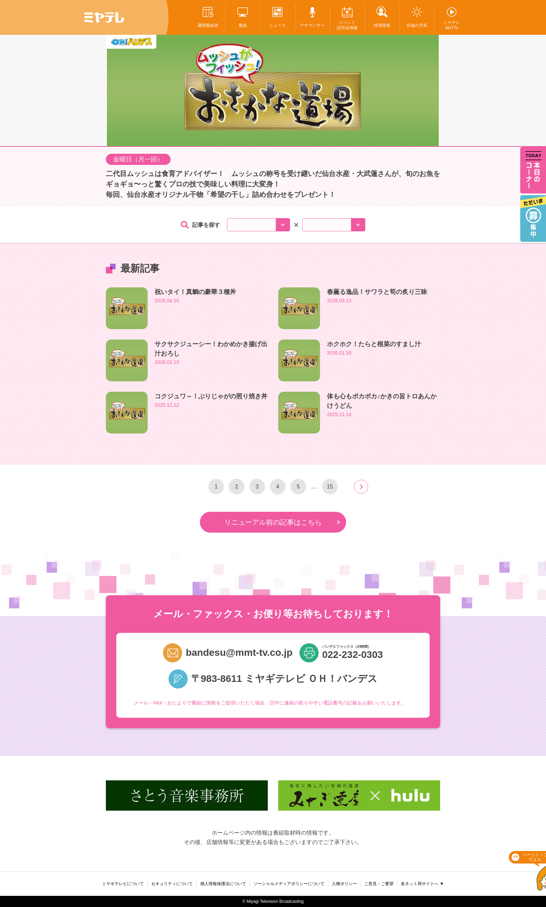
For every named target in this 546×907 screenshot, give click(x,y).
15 (330, 487)
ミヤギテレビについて (123, 883)
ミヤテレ (104, 17)
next (361, 487)
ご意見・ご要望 (378, 883)
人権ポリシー (344, 883)
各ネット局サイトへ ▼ (422, 883)
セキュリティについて (172, 883)
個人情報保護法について (223, 883)
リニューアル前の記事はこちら (273, 522)
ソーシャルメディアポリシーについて (289, 883)
